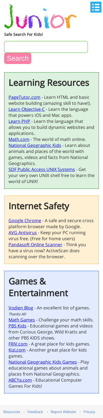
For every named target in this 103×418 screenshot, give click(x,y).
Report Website (63, 411)
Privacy (89, 411)
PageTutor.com (24, 97)
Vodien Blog (21, 308)
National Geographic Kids (35, 145)
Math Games (22, 320)
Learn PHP (19, 121)
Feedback (35, 411)
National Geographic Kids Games (43, 362)
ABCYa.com (20, 380)
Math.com (19, 139)
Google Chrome (25, 220)
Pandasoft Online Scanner (35, 245)
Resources (11, 411)
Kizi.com (17, 350)
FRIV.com (18, 344)
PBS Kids (17, 326)
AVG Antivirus (23, 233)
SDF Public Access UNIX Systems (42, 169)
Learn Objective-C (27, 109)
